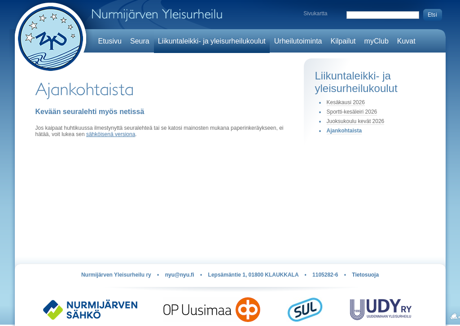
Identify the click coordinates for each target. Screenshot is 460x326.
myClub (376, 41)
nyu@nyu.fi (179, 275)
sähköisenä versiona (110, 134)
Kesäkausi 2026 (346, 102)
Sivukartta (315, 13)
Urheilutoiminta (298, 41)
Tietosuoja (365, 275)
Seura (139, 41)
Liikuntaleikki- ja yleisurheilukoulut (212, 41)
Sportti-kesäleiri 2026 (352, 112)
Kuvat (406, 41)
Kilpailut (343, 41)
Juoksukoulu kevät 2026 (356, 121)
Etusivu (110, 41)
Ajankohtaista (344, 131)
